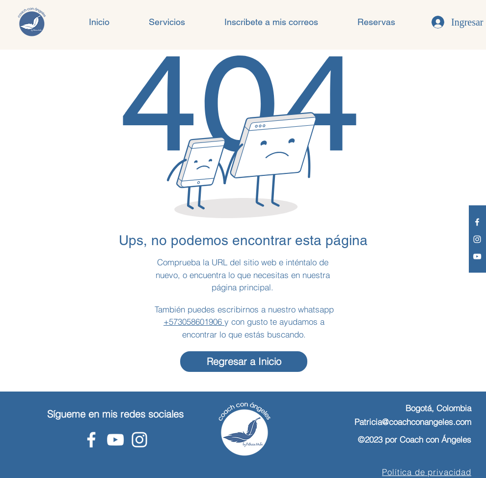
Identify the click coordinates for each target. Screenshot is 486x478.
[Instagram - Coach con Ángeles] (477, 239)
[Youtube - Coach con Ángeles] (477, 256)
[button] (167, 22)
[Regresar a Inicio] (243, 361)
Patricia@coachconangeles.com (412, 422)
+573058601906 (193, 321)
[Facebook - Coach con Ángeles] (477, 222)
